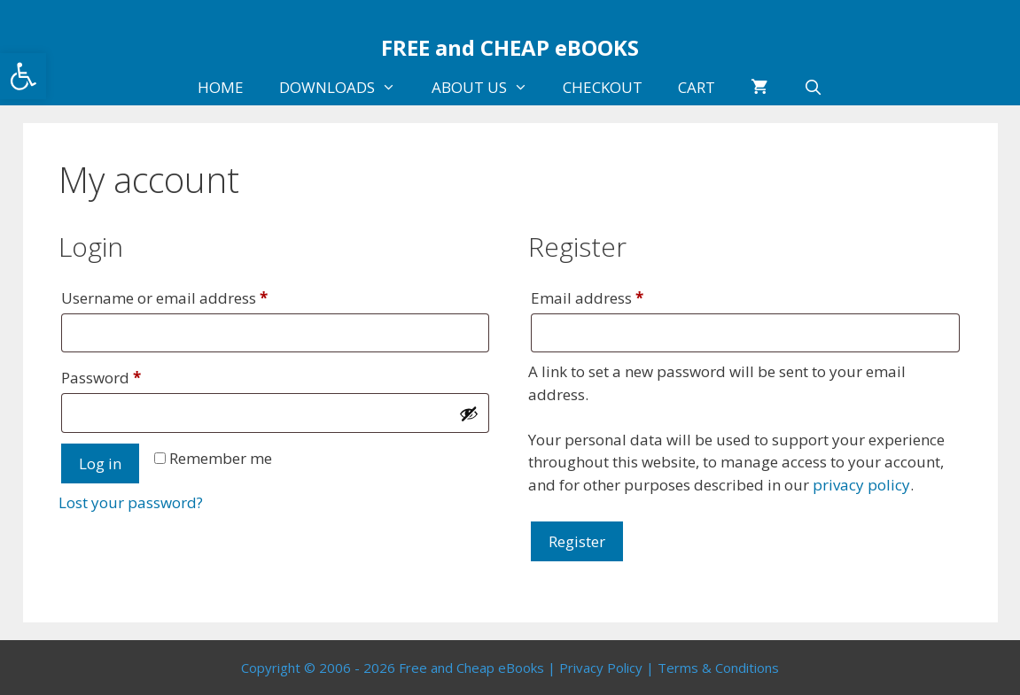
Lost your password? (130, 502)
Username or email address (196, 295)
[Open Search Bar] (812, 87)
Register (577, 541)
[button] (23, 76)
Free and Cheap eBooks (471, 667)
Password (133, 375)
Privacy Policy (600, 667)
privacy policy (861, 485)
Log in (100, 463)
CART (696, 87)
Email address (619, 295)
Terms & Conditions (718, 667)
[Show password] (469, 413)
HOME (221, 87)
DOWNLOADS (346, 87)
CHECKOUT (602, 87)
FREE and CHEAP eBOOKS (510, 47)
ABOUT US (489, 87)
